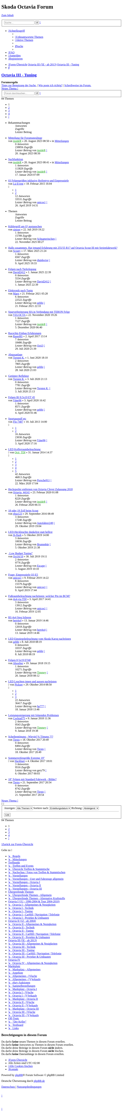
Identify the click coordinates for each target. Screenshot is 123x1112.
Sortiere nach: (52, 808)
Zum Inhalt (7, 15)
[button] (8, 116)
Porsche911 (43, 480)
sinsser (17, 229)
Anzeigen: (18, 808)
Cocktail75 (19, 718)
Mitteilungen (62, 141)
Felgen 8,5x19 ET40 (19, 660)
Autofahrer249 (45, 523)
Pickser (19, 684)
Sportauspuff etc (17, 418)
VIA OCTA (19, 314)
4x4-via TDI (20, 599)
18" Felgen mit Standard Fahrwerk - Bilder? (32, 779)
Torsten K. (18, 357)
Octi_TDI (20, 452)
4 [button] (9, 113)
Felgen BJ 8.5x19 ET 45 (21, 397)
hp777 (40, 706)
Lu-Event (18, 183)
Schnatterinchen (46, 238)
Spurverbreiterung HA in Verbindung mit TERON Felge (39, 311)
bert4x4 (17, 620)
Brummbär (43, 544)
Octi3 (40, 345)
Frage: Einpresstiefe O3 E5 (23, 574)
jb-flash (17, 535)
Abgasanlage (15, 354)
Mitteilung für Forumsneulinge (25, 137)
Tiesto (16, 739)
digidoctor (42, 260)
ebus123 (17, 513)
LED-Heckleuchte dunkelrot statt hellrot (30, 532)
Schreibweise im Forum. (77, 85)
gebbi (40, 302)
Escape (41, 565)
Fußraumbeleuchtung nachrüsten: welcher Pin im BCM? (39, 596)
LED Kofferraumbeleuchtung (24, 449)
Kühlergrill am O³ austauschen (25, 226)
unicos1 (41, 202)
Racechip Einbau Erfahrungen (24, 333)
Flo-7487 (18, 421)
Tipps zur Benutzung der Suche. (18, 85)
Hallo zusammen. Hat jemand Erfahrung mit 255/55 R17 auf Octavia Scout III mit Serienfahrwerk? (62, 247)
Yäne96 (17, 400)
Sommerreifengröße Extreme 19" (26, 757)
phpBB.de (39, 1080)
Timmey (41, 672)
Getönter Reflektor (18, 375)
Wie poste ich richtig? (50, 85)
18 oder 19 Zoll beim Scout (23, 510)
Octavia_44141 (21, 492)
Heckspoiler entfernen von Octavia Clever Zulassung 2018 (40, 489)
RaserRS (18, 336)
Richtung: (85, 808)
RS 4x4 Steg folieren (19, 617)
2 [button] (9, 107)
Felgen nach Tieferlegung (22, 269)
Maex (16, 293)
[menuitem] (29, 36)
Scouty (17, 250)
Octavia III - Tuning (19, 75)
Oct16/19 (18, 556)
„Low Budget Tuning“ (20, 553)
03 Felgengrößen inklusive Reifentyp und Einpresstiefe (38, 180)
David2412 (19, 272)
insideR (17, 141)
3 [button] (9, 110)
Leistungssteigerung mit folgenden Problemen (33, 715)
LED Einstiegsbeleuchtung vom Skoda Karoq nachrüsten (39, 638)
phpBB (19, 1075)
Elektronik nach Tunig (20, 290)
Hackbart (20, 761)
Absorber (18, 663)
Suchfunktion (15, 159)
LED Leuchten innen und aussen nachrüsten (32, 681)
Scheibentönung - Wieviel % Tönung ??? (30, 736)
